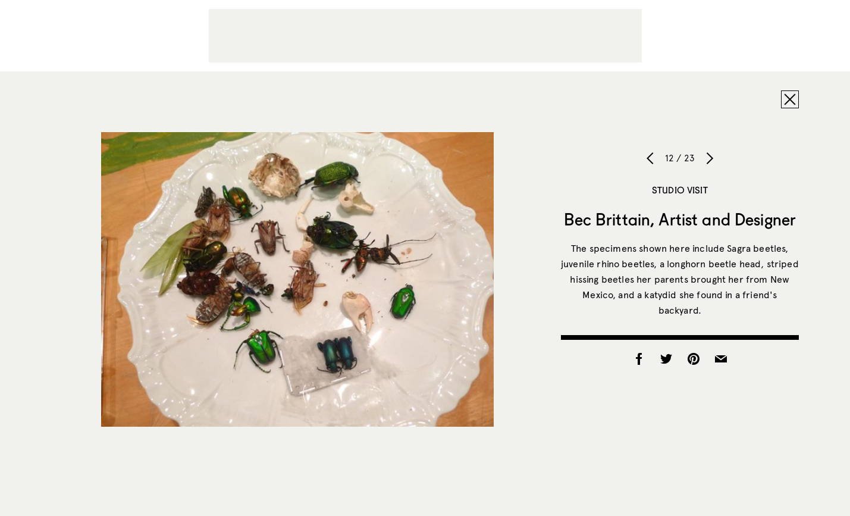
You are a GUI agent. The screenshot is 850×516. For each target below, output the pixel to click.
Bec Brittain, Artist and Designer (680, 219)
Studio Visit (680, 189)
